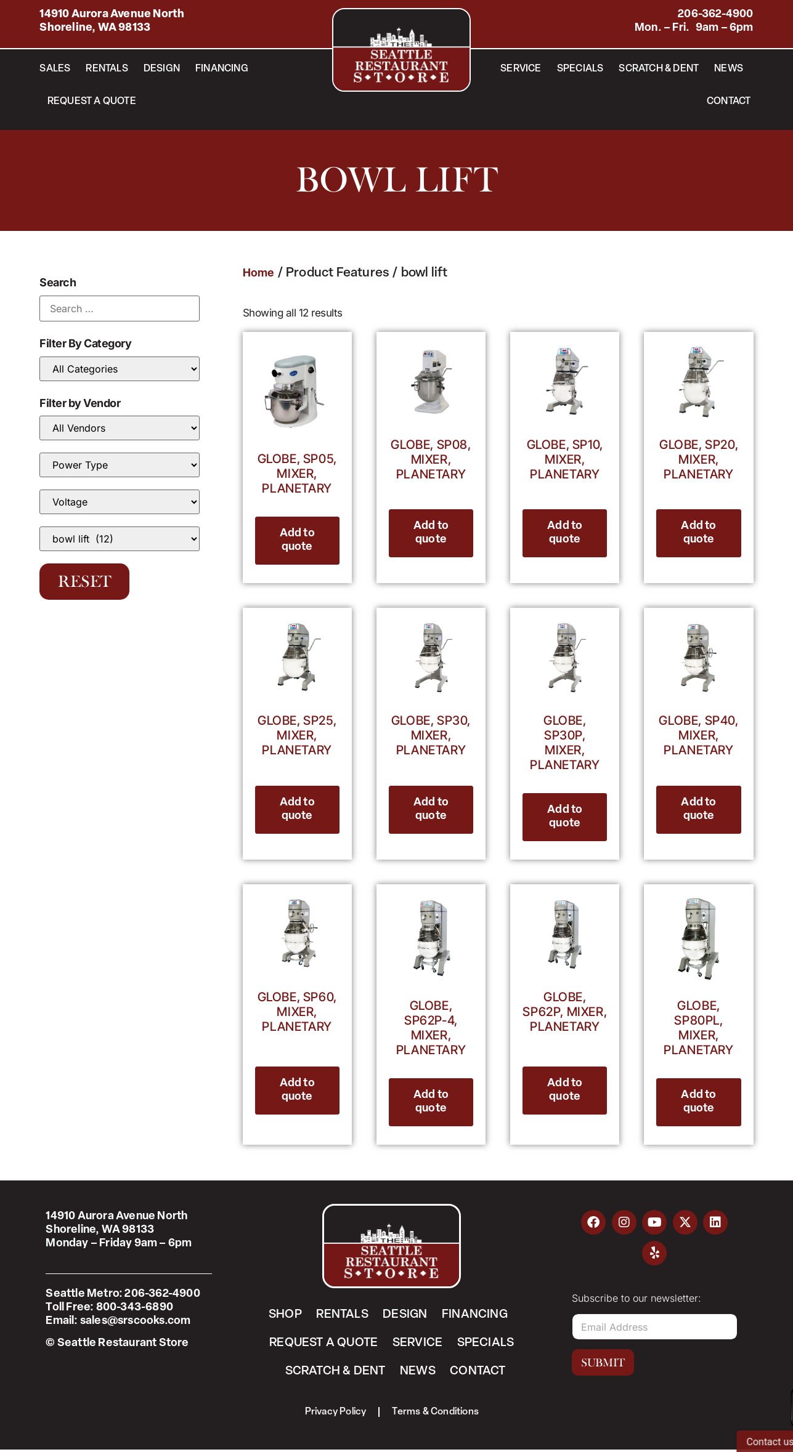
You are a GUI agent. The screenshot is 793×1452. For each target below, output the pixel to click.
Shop (284, 1315)
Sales (54, 69)
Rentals (107, 69)
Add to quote (297, 540)
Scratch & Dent (659, 69)
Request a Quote (91, 102)
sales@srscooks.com (135, 1321)
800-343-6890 (134, 1307)
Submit (603, 1362)
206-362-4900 (715, 14)
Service (520, 69)
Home (259, 274)
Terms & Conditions (436, 1414)
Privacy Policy (335, 1414)
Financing (221, 69)
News (728, 69)
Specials (580, 69)
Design (162, 69)
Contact (728, 102)
